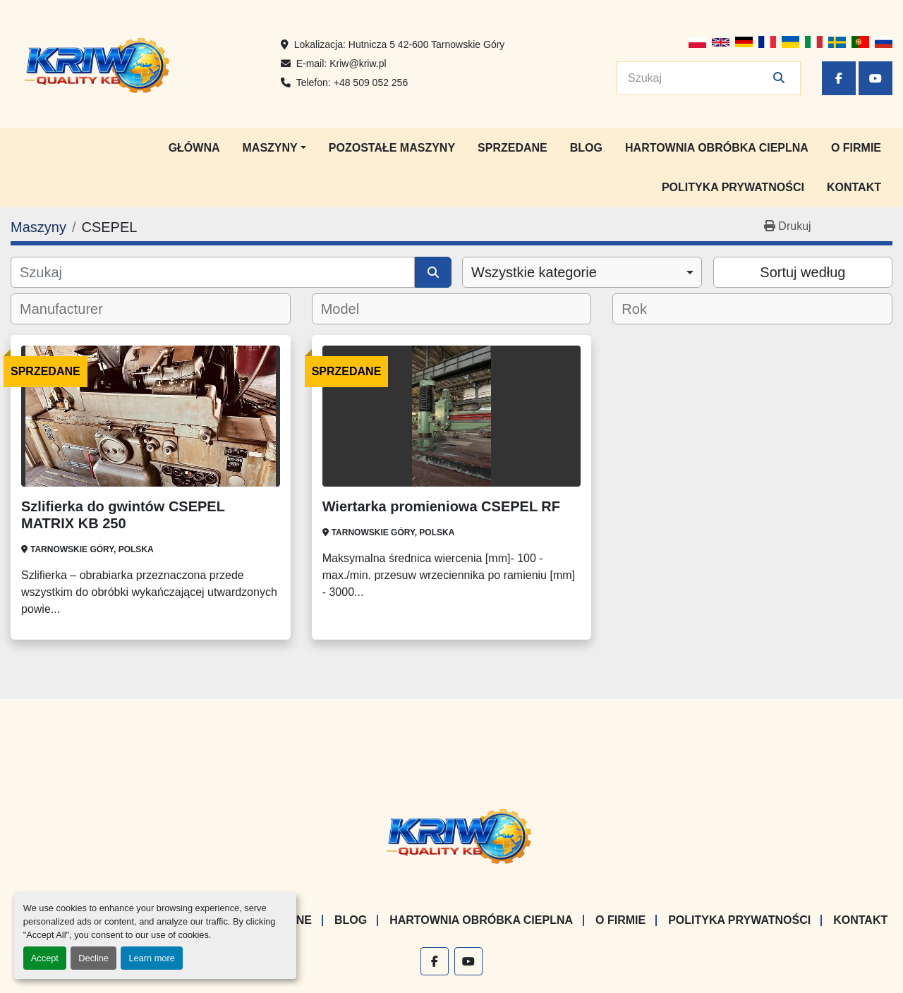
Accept (45, 958)
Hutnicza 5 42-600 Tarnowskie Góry (427, 44)
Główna (194, 148)
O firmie (856, 148)
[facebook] (839, 78)
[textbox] (71, 308)
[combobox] (582, 272)
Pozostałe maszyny (392, 148)
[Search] (698, 78)
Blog (586, 148)
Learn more (151, 958)
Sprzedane (512, 148)
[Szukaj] (213, 272)
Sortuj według (802, 272)
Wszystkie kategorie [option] (534, 272)
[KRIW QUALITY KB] (451, 834)
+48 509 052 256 (371, 82)
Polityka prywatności (733, 187)
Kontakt (854, 187)
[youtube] (875, 78)
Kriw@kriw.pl (357, 63)
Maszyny (270, 148)
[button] (274, 148)
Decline (93, 958)
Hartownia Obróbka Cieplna (716, 148)
